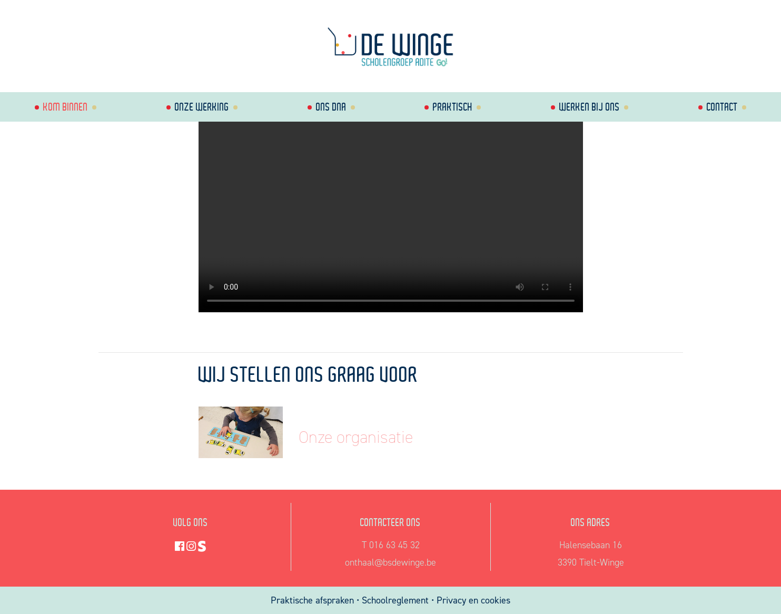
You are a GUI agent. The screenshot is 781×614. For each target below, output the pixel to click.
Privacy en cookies (473, 600)
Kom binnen (65, 107)
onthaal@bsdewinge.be (390, 562)
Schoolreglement (395, 600)
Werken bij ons (589, 107)
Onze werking (202, 107)
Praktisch (452, 107)
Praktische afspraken (314, 600)
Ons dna (331, 107)
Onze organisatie (356, 437)
